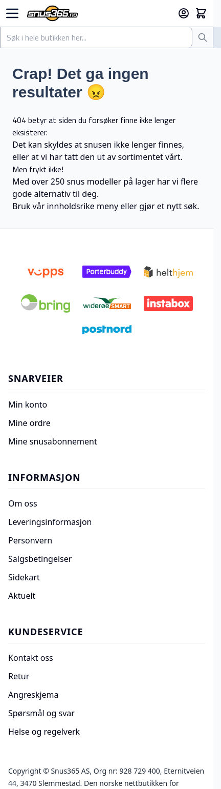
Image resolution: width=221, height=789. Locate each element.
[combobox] (96, 37)
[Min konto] (183, 13)
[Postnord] (106, 329)
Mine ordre (29, 423)
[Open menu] (12, 13)
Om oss (22, 503)
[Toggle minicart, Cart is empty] (201, 13)
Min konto (27, 404)
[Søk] (202, 37)
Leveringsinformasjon (50, 522)
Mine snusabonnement (52, 441)
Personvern (30, 540)
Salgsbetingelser (40, 558)
